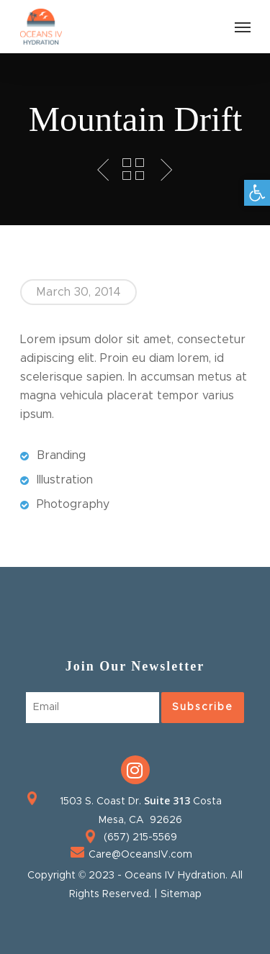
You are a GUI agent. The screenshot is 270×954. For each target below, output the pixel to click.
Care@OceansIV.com (140, 855)
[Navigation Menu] (243, 26)
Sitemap (181, 894)
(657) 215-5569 (140, 837)
